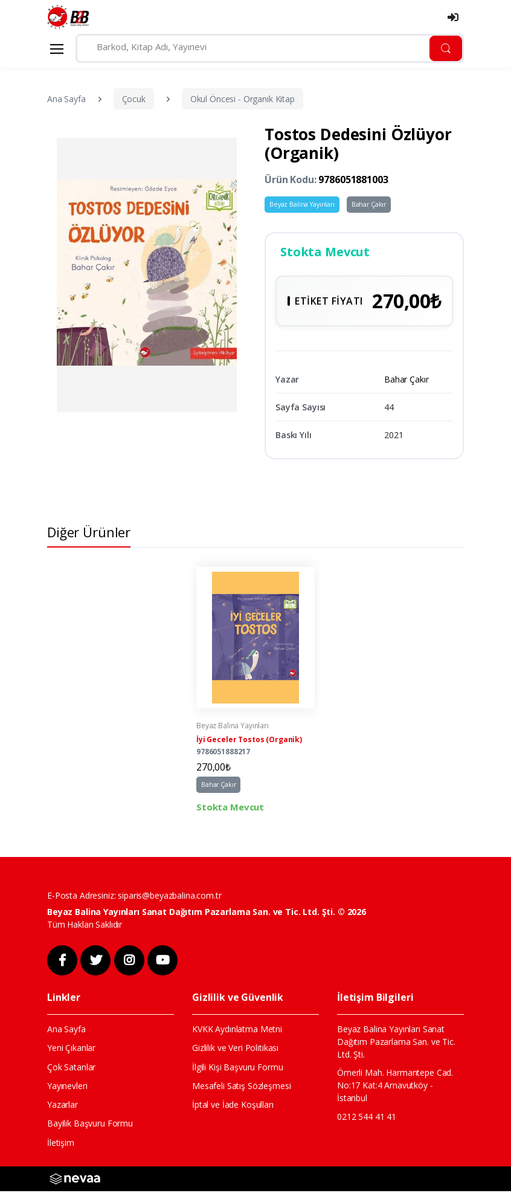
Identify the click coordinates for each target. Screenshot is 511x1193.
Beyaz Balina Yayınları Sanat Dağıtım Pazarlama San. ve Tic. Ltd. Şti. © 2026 (206, 914)
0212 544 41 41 (366, 1118)
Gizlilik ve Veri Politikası (235, 1050)
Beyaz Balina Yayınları (302, 204)
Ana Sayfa (66, 99)
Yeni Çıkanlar (71, 1050)
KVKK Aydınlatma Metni (237, 1031)
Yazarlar (62, 1106)
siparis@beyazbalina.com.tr (169, 898)
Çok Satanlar (71, 1069)
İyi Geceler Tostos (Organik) (249, 742)
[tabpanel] (255, 693)
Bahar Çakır (369, 204)
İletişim (60, 1144)
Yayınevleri (67, 1087)
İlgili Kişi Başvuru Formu (237, 1069)
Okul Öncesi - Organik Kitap (242, 99)
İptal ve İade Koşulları (233, 1106)
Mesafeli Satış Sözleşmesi (241, 1087)
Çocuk (134, 99)
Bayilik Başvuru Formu (90, 1125)
